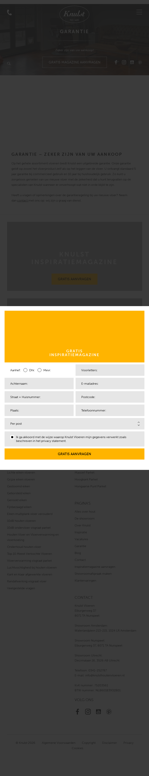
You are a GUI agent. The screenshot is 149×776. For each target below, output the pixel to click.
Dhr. (29, 370)
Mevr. (44, 370)
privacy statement (53, 441)
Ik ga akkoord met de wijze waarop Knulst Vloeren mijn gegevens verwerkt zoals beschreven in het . (68, 438)
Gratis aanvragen (74, 452)
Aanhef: (15, 370)
